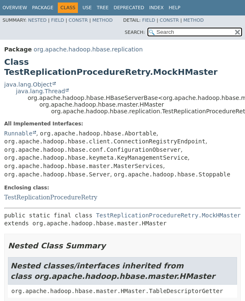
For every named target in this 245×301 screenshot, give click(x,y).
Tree (102, 7)
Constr (78, 20)
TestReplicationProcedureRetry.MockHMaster (168, 215)
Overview (15, 7)
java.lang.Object (28, 84)
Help (175, 7)
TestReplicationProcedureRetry (51, 197)
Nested (37, 20)
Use (87, 7)
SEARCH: (135, 32)
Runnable (18, 133)
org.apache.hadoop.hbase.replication (88, 49)
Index (156, 7)
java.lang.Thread (40, 91)
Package (43, 7)
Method (102, 20)
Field (57, 20)
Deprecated (128, 7)
